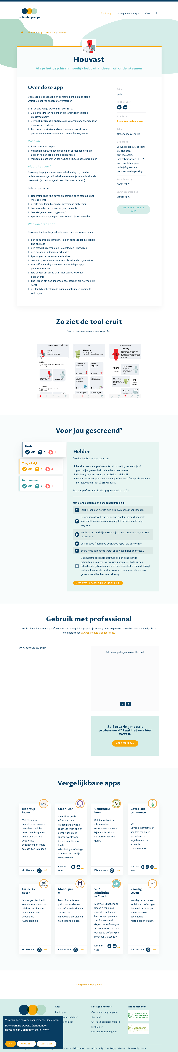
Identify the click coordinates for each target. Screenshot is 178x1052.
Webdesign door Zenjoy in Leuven (109, 1048)
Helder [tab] (46, 454)
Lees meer (46, 1043)
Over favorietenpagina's (104, 1031)
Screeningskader (64, 1021)
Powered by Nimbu (137, 1048)
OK (10, 1043)
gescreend (102, 430)
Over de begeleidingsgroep (105, 1021)
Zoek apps (107, 13)
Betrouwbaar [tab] (43, 497)
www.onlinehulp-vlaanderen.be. (98, 632)
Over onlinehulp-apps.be (104, 1012)
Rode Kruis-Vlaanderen (130, 121)
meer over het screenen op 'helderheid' (98, 583)
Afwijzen (26, 1043)
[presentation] (122, 703)
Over (148, 13)
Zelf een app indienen (66, 1017)
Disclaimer (97, 1026)
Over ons (96, 1017)
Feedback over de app (133, 209)
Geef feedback (125, 743)
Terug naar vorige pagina (89, 984)
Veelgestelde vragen (129, 13)
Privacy (88, 1048)
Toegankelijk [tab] (43, 475)
